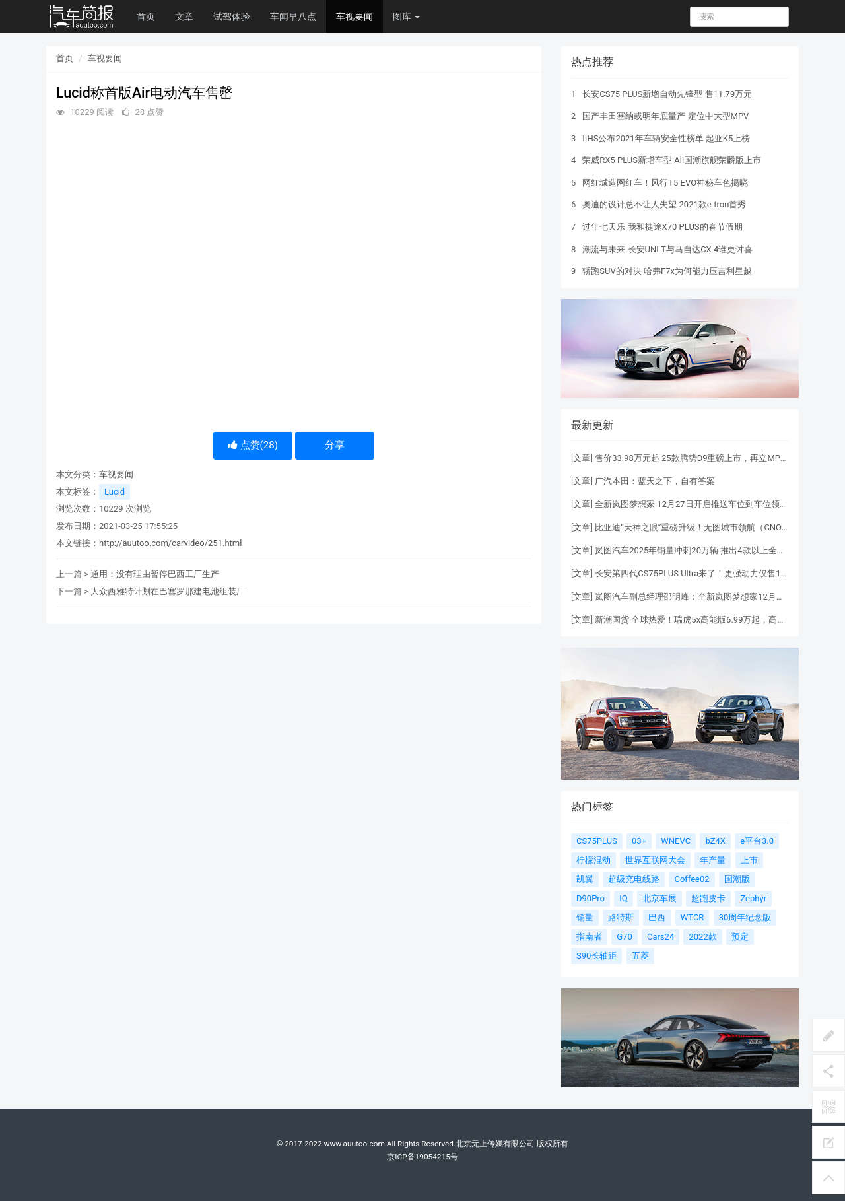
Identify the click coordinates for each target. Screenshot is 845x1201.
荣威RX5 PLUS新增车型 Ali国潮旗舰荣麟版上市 (671, 160)
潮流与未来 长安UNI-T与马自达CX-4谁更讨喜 (667, 249)
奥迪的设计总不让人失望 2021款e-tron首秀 (664, 204)
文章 (184, 16)
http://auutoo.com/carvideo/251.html (170, 543)
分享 (335, 445)
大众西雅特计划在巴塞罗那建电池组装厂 (167, 591)
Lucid (114, 492)
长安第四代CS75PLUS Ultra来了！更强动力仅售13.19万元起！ (713, 573)
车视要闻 (354, 16)
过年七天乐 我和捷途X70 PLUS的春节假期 (662, 227)
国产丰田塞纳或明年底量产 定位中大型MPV (665, 116)
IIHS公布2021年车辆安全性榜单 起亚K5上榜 (666, 138)
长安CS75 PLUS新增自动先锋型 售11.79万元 (667, 94)
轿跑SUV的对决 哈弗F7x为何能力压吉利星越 (667, 271)
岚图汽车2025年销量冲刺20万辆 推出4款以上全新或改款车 (707, 550)
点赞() (253, 445)
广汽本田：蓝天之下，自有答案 (655, 481)
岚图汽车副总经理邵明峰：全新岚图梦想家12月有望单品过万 (711, 596)
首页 (146, 16)
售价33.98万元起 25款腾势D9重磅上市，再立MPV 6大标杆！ (711, 458)
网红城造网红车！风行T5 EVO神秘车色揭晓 (665, 183)
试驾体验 (231, 16)
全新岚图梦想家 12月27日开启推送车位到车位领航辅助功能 (708, 504)
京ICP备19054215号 (422, 1156)
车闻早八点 (293, 16)
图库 (406, 16)
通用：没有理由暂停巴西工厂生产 (154, 574)
